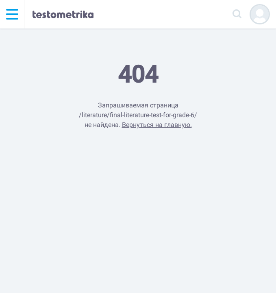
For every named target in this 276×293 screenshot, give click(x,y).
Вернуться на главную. (157, 125)
